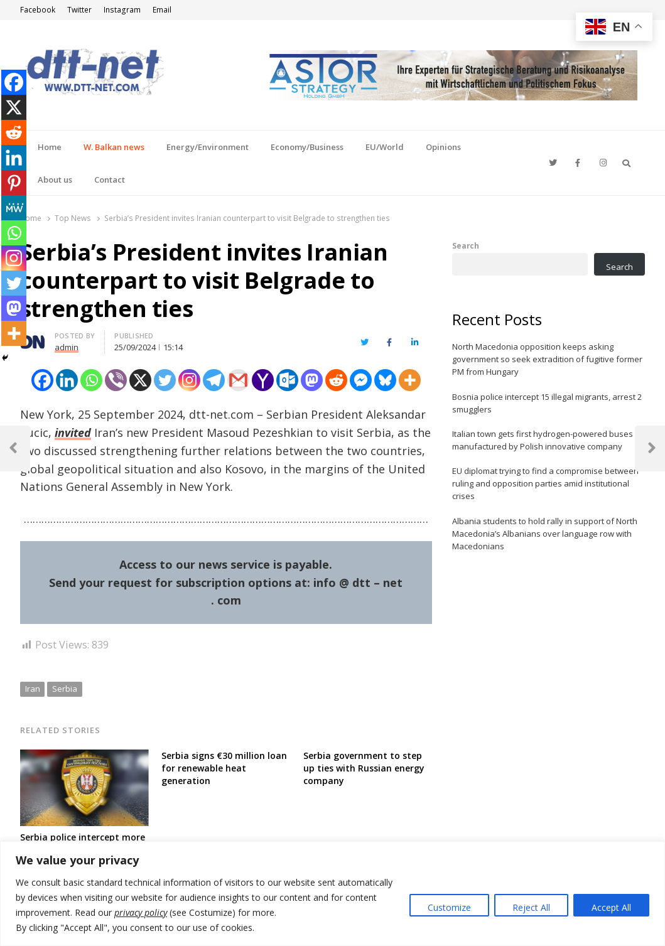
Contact (109, 179)
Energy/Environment (207, 147)
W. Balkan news (114, 147)
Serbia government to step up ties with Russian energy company (363, 768)
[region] (332, 893)
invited (73, 432)
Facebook (37, 9)
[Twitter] (165, 380)
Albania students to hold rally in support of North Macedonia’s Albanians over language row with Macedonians (544, 533)
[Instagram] (189, 380)
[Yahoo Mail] (263, 380)
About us (55, 179)
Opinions (443, 147)
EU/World (384, 147)
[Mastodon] (312, 380)
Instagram (122, 9)
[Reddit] (336, 380)
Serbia (64, 688)
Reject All (531, 907)
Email (162, 9)
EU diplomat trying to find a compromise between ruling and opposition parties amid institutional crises (545, 483)
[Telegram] (214, 380)
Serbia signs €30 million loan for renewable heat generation (224, 768)
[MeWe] (13, 207)
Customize (449, 907)
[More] (410, 380)
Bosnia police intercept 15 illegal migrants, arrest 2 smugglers (547, 403)
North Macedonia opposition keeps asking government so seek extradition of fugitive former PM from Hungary (547, 359)
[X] (140, 380)
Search (465, 245)
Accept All (611, 907)
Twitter (79, 9)
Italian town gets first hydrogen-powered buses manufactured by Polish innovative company (542, 440)
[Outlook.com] (287, 380)
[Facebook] (42, 380)
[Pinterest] (13, 182)
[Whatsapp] (91, 380)
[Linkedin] (67, 380)
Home (50, 147)
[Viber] (116, 380)
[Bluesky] (385, 380)
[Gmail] (238, 380)
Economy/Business (307, 147)
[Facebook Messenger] (361, 380)
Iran (32, 688)
